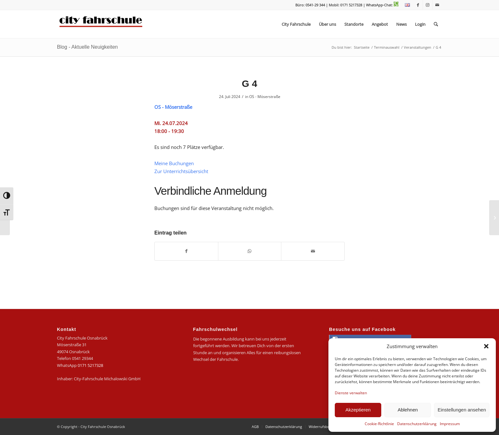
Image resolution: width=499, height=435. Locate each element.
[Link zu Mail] (437, 5)
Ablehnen (407, 409)
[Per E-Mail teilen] (312, 251)
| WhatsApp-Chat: (380, 5)
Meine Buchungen (174, 163)
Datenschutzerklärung (417, 423)
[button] (486, 346)
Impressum (450, 423)
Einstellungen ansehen (462, 409)
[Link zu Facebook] (418, 5)
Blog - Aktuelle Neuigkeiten (87, 47)
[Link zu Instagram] (427, 5)
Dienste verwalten (351, 393)
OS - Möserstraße (264, 96)
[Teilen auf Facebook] (186, 251)
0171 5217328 (90, 365)
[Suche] (436, 24)
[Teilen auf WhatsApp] (249, 251)
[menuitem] (406, 5)
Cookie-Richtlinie (379, 423)
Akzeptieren (357, 409)
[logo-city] (101, 24)
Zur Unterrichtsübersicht (181, 171)
